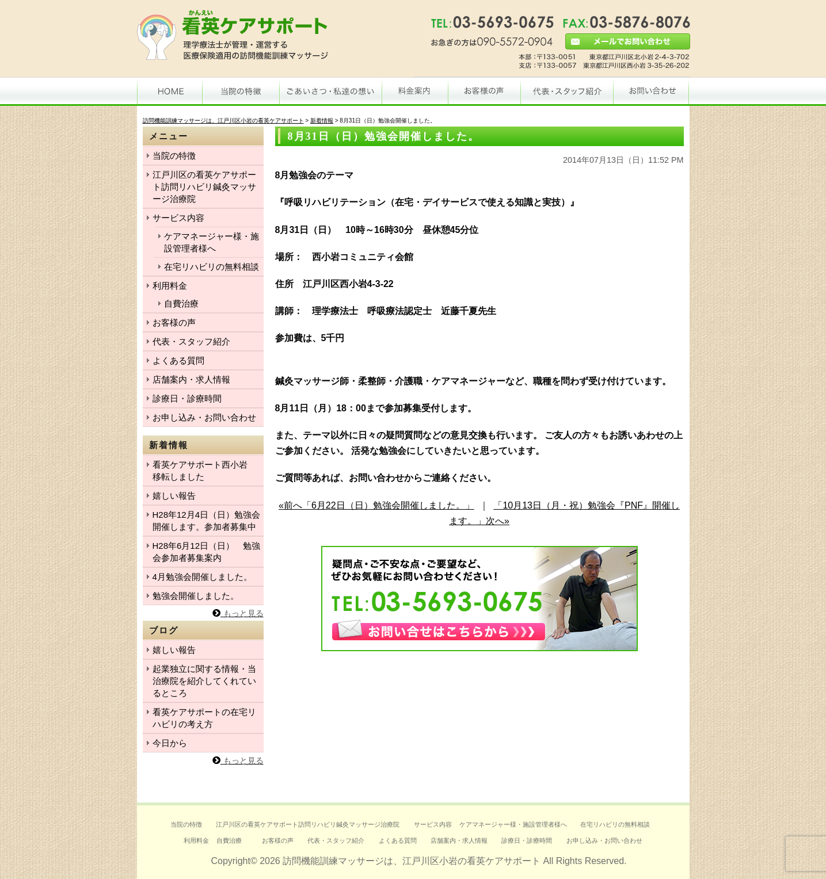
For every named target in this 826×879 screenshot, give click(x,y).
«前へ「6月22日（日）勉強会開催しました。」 (376, 505)
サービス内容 (178, 218)
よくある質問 (178, 360)
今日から (170, 743)
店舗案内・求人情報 (191, 379)
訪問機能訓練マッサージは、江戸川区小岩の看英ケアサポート (411, 861)
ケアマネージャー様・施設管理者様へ (211, 242)
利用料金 (170, 286)
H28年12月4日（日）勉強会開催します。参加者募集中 (207, 521)
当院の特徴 (174, 155)
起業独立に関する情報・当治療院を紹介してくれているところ (204, 681)
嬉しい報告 (174, 495)
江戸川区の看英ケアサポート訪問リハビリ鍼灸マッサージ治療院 (204, 187)
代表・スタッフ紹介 (191, 341)
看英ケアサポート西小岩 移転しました (204, 470)
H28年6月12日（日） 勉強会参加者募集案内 (207, 552)
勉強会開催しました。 (196, 596)
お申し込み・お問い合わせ (204, 417)
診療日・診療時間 (187, 398)
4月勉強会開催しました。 (202, 577)
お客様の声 (174, 322)
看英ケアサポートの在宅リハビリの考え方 (204, 718)
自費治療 (181, 303)
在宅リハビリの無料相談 (211, 267)
